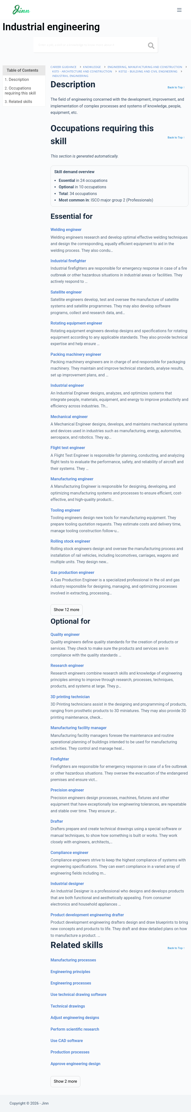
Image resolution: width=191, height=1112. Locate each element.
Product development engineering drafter (87, 915)
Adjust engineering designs (74, 1017)
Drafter (56, 821)
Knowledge (92, 67)
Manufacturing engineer (71, 479)
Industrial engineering (70, 76)
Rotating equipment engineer (76, 323)
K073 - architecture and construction (82, 71)
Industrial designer (67, 883)
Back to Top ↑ (176, 87)
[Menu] (179, 10)
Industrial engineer (67, 385)
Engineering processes (70, 983)
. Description (17, 79)
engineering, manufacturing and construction (145, 67)
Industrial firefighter (68, 261)
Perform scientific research (74, 1029)
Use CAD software (66, 1040)
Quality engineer (65, 634)
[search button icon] (151, 46)
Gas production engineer (72, 572)
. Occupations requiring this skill (20, 90)
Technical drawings (67, 1006)
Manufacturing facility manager (78, 727)
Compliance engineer (69, 852)
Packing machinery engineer (75, 354)
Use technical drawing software (78, 994)
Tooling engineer (65, 510)
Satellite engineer (66, 292)
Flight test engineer (67, 447)
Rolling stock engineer (70, 541)
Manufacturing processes (73, 960)
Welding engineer (65, 229)
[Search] (95, 44)
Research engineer (67, 665)
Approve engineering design (75, 1063)
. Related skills (18, 101)
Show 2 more (65, 1081)
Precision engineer (67, 790)
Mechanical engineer (69, 416)
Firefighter (59, 759)
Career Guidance (63, 67)
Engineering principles (70, 971)
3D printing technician (70, 696)
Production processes (69, 1052)
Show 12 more (66, 609)
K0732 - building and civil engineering (148, 71)
